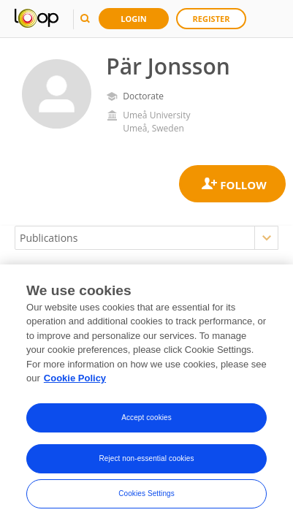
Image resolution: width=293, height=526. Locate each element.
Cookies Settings (146, 493)
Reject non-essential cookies (146, 458)
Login (134, 18)
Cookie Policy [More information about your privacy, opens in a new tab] (75, 378)
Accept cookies (146, 417)
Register (211, 18)
